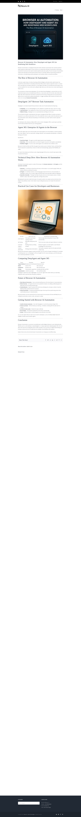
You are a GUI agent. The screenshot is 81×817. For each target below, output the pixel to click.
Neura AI (25, 814)
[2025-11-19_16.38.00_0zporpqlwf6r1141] (40, 37)
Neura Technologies (31, 814)
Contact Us (46, 805)
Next (61, 10)
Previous (57, 10)
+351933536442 (48, 804)
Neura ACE (34, 122)
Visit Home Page (47, 807)
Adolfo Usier (30, 346)
